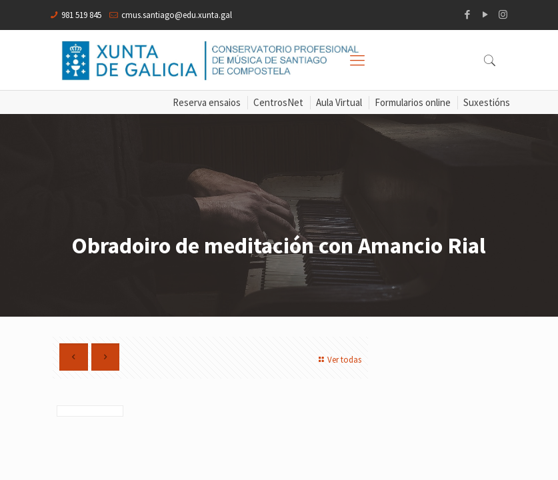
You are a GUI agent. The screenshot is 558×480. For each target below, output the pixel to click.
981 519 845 (81, 15)
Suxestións (486, 102)
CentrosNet (278, 102)
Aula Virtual (339, 102)
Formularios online (413, 102)
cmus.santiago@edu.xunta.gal (176, 15)
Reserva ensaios (207, 102)
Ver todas (338, 359)
